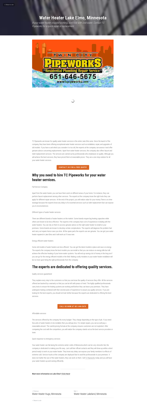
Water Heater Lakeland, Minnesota (91, 388)
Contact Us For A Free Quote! (73, 169)
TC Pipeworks (86, 353)
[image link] (73, 64)
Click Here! (66, 369)
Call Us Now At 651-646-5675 (73, 305)
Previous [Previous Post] (35, 386)
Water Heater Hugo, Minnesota (46, 388)
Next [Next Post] (77, 386)
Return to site (9, 5)
